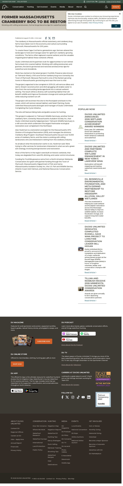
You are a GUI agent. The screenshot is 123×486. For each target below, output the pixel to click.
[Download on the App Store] (17, 394)
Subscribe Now (45, 343)
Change (102, 2)
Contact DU (15, 433)
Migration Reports (54, 435)
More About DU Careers (70, 390)
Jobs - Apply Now (17, 444)
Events (53, 7)
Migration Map (9, 1)
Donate (116, 7)
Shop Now (17, 367)
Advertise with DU (96, 455)
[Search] (85, 7)
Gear (49, 466)
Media (62, 7)
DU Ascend (66, 451)
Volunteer (22, 1)
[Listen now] (70, 336)
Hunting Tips (53, 442)
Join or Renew (94, 431)
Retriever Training (54, 453)
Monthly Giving (94, 435)
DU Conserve (66, 444)
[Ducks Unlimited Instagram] (73, 402)
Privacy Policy (16, 455)
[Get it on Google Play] (31, 394)
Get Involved (42, 7)
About (70, 7)
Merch (79, 7)
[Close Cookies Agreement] (120, 13)
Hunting (30, 7)
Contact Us (54, 483)
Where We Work (39, 435)
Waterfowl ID (53, 438)
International (38, 448)
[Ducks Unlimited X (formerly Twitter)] (67, 402)
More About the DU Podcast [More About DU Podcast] (72, 347)
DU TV (64, 448)
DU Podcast (66, 437)
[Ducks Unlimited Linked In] (90, 402)
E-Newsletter (66, 461)
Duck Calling (52, 449)
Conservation (18, 7)
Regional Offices (17, 437)
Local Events (76, 431)
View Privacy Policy (96, 23)
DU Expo (75, 438)
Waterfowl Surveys (40, 444)
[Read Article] (92, 127)
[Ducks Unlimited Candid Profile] (103, 404)
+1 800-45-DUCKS (40, 483)
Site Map (79, 483)
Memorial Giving (95, 438)
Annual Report (16, 448)
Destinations (52, 469)
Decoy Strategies (54, 446)
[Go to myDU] (106, 6)
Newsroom (66, 464)
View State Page (113, 2)
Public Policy (37, 455)
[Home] (5, 7)
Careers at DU (16, 441)
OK (116, 26)
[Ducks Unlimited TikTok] (79, 402)
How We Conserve (40, 431)
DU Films (65, 440)
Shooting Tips (53, 456)
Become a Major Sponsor (98, 446)
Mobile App (66, 468)
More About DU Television (71, 367)
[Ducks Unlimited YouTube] (84, 402)
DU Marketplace (95, 459)
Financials (15, 452)
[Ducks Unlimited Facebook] (62, 402)
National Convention (79, 435)
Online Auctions (78, 442)
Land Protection (39, 451)
